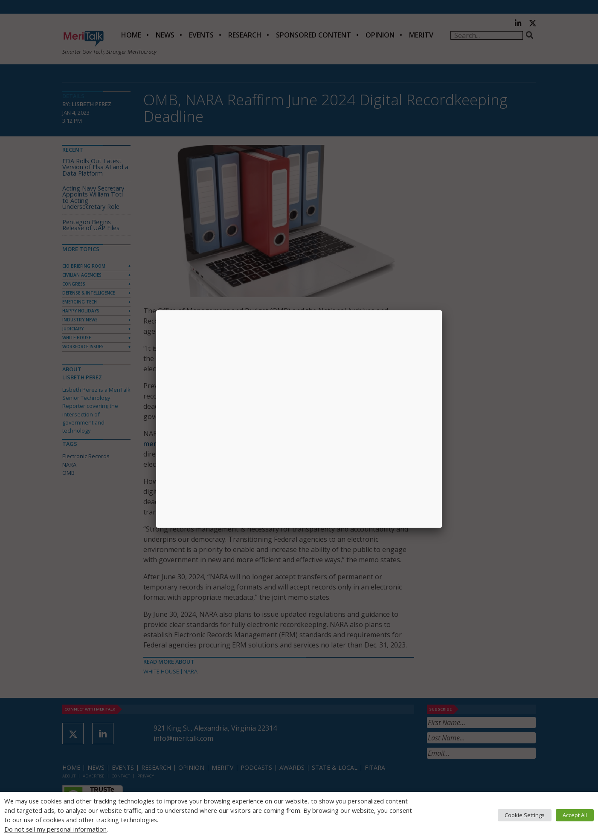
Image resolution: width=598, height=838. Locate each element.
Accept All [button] (575, 815)
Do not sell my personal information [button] (55, 829)
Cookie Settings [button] (525, 815)
